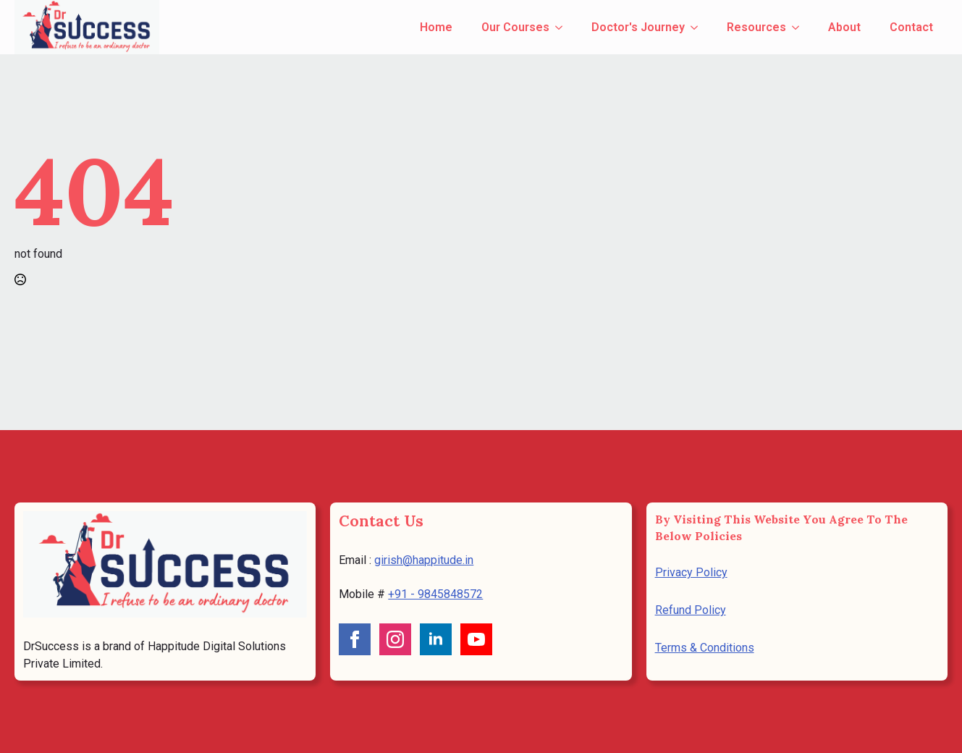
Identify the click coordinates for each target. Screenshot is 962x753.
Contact (911, 27)
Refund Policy (690, 610)
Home (436, 27)
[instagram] (395, 639)
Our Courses (515, 27)
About (844, 27)
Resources (756, 27)
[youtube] (476, 639)
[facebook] (355, 639)
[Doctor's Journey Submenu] (698, 27)
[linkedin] (436, 639)
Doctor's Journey (638, 27)
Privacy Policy (691, 572)
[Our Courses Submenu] (563, 27)
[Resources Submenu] (800, 27)
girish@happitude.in (423, 560)
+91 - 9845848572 (435, 594)
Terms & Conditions (704, 648)
